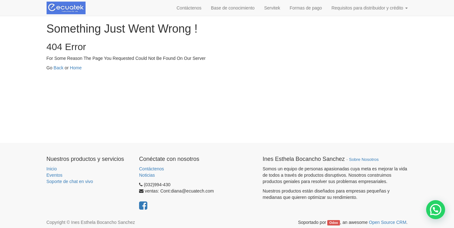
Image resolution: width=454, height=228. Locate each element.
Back (58, 67)
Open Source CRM (387, 222)
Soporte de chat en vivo (70, 181)
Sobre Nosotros (364, 159)
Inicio (52, 168)
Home (75, 67)
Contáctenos (151, 168)
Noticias (147, 175)
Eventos (55, 175)
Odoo (333, 223)
